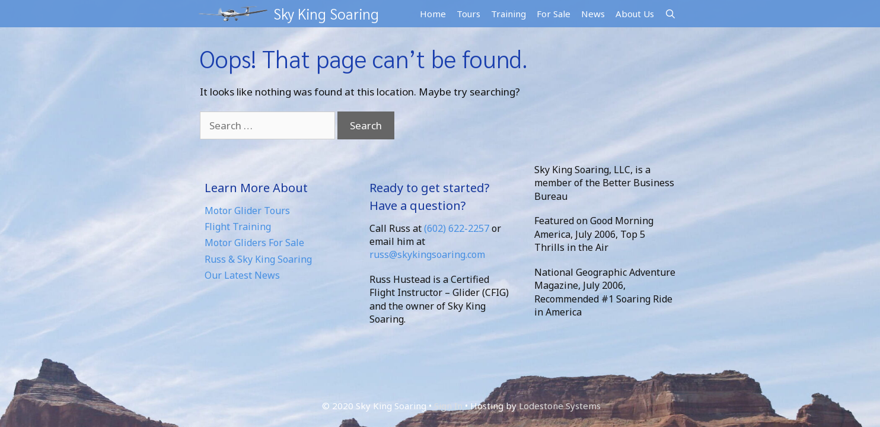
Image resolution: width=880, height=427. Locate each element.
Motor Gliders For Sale (254, 241)
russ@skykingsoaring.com (427, 253)
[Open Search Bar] (670, 13)
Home (433, 13)
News (593, 13)
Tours (468, 13)
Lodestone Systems (560, 405)
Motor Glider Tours (247, 209)
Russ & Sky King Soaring (258, 258)
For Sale (553, 13)
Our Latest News (242, 274)
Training (508, 13)
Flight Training (238, 225)
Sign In (448, 405)
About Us (635, 13)
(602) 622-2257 (456, 227)
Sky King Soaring (323, 13)
